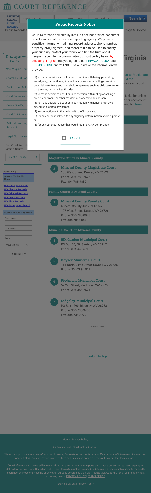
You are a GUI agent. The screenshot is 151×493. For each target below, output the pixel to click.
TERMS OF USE (42, 65)
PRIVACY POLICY (98, 60)
